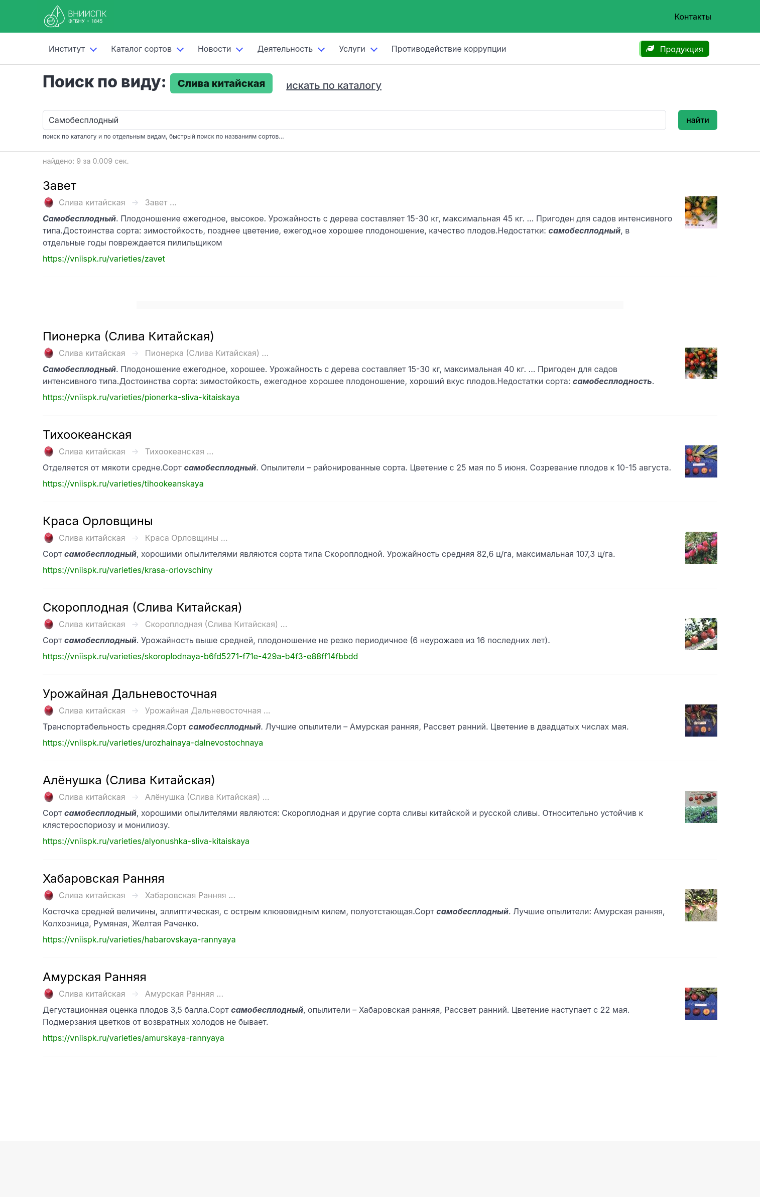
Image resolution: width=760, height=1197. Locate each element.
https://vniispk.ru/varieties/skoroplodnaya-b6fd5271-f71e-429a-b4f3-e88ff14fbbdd (200, 656)
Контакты (692, 17)
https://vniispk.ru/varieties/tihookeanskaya (123, 483)
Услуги (352, 49)
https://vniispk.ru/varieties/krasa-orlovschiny (128, 570)
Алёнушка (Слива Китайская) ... (207, 797)
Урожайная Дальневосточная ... (208, 710)
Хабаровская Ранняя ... (190, 895)
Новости (214, 49)
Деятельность (285, 49)
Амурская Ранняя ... (184, 994)
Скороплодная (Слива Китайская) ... (216, 624)
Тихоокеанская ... (179, 451)
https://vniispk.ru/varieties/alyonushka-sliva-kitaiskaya (146, 841)
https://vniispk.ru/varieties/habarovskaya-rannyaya (139, 939)
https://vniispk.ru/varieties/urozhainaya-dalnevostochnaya (153, 743)
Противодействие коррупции (449, 49)
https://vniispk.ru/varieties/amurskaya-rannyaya (133, 1038)
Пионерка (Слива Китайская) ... (207, 353)
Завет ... (161, 202)
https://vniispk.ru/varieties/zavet (104, 259)
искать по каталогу (334, 85)
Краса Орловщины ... (186, 538)
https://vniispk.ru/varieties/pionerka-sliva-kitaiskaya (141, 397)
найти (697, 120)
